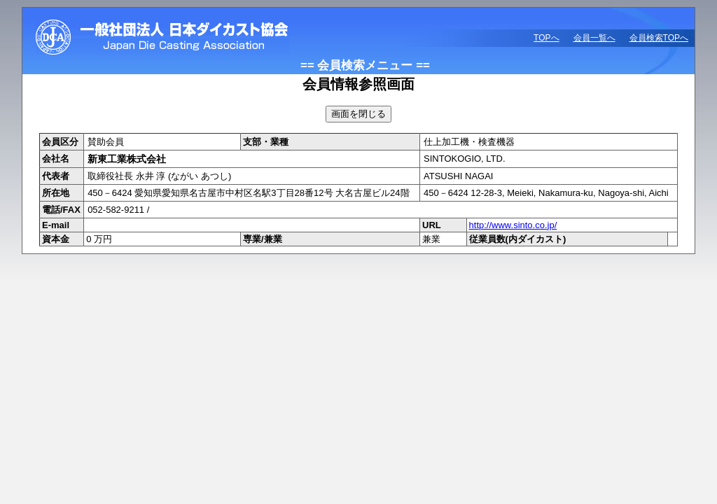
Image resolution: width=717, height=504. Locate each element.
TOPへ (546, 38)
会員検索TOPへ (658, 38)
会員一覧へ (594, 38)
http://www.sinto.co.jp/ (513, 225)
